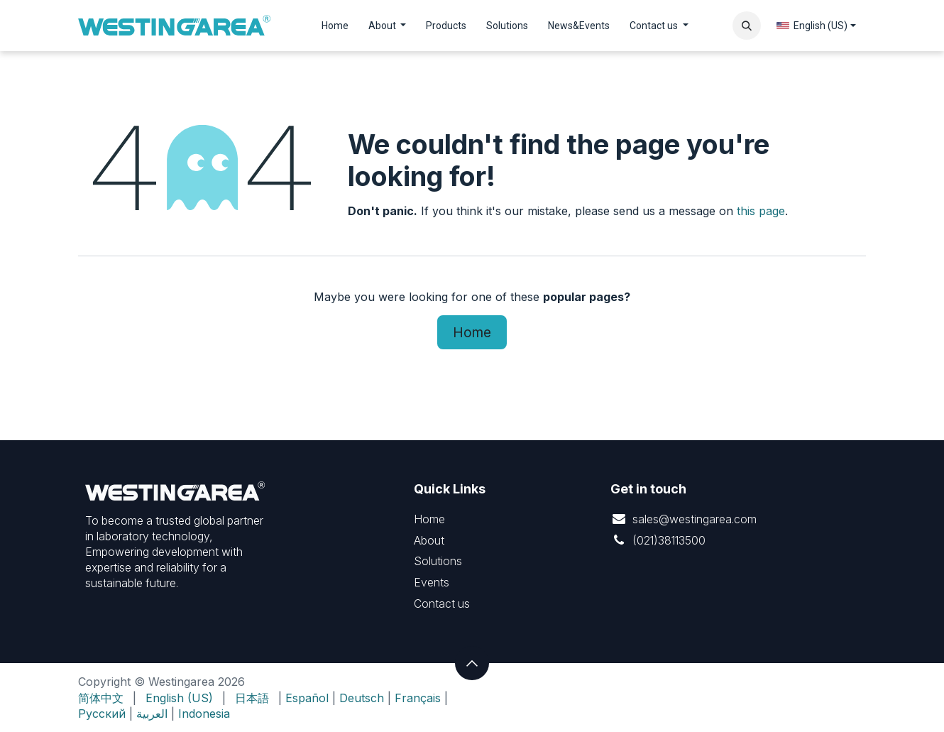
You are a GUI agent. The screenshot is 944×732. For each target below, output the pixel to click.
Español (307, 698)
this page (761, 211)
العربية (152, 713)
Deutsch (361, 698)
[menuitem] (335, 26)
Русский (102, 713)
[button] (746, 25)
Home (472, 332)
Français (418, 698)
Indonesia (204, 713)
